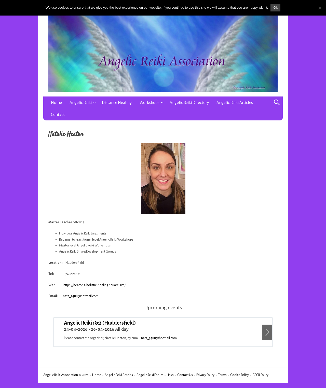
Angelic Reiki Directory (189, 102)
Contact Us (185, 375)
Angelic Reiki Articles (234, 102)
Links (170, 375)
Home (56, 102)
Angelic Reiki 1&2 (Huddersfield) (100, 323)
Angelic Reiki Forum (150, 375)
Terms (222, 375)
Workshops (149, 102)
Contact (58, 114)
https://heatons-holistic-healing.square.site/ (94, 285)
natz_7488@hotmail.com (81, 296)
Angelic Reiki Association (60, 375)
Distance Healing (117, 102)
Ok (275, 7)
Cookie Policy (239, 375)
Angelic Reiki (81, 102)
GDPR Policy (260, 375)
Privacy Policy (205, 375)
